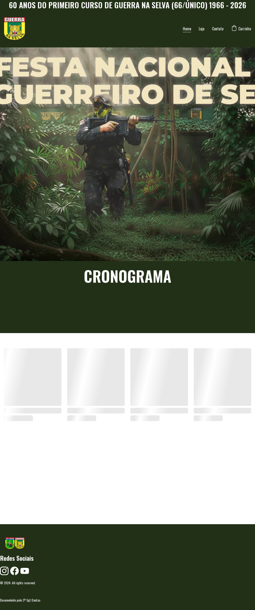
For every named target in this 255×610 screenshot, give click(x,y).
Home (187, 29)
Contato (217, 29)
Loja (201, 29)
